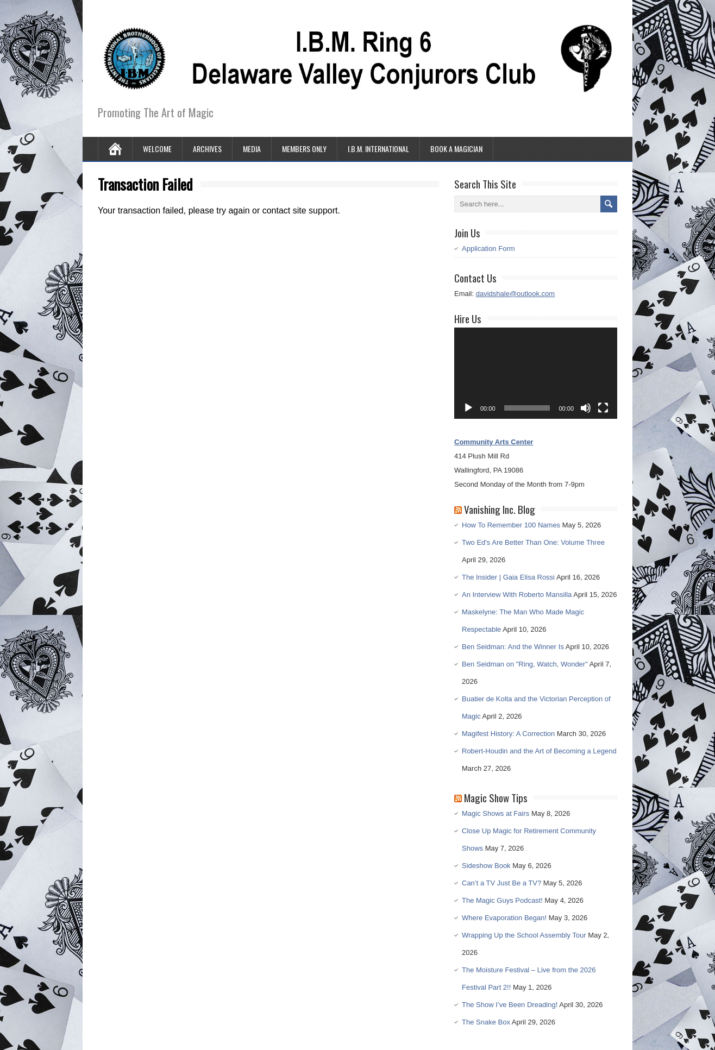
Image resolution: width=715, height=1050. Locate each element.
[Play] (468, 408)
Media (252, 148)
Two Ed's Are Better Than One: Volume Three (533, 542)
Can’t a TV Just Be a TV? (501, 883)
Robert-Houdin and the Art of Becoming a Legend (539, 751)
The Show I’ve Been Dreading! (509, 1005)
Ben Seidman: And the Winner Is (513, 647)
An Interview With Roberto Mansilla (517, 594)
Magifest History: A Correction (508, 734)
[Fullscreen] (603, 408)
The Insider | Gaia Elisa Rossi (508, 577)
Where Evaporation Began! (504, 918)
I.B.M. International (378, 148)
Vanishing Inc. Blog (499, 509)
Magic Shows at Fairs (495, 813)
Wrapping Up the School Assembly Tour (524, 935)
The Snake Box (486, 1022)
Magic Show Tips (496, 797)
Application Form (488, 248)
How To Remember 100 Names (511, 525)
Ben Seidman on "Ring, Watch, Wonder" (525, 664)
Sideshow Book (486, 866)
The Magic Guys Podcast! (502, 900)
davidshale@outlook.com (515, 294)
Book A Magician (456, 148)
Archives (207, 148)
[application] (535, 373)
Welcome (157, 148)
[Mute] (585, 408)
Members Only (304, 148)
